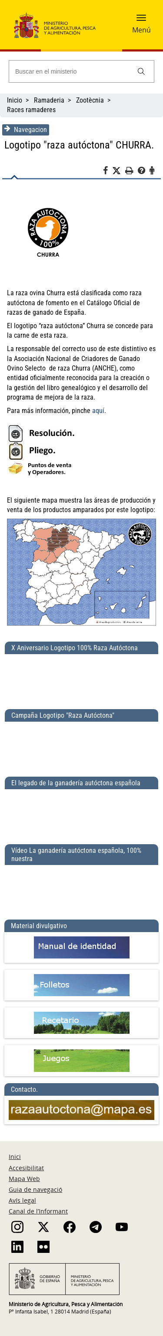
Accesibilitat (26, 1168)
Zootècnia (90, 100)
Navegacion (25, 129)
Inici (15, 1156)
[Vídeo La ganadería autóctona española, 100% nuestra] (81, 889)
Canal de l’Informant (38, 1211)
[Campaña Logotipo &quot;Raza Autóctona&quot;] (81, 745)
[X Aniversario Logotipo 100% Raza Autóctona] (81, 678)
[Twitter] (118, 171)
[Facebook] (107, 172)
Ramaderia (49, 100)
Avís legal (22, 1200)
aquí (98, 411)
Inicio (14, 100)
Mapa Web (24, 1179)
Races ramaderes (31, 110)
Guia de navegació (35, 1189)
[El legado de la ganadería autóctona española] (81, 813)
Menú (141, 30)
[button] (141, 20)
